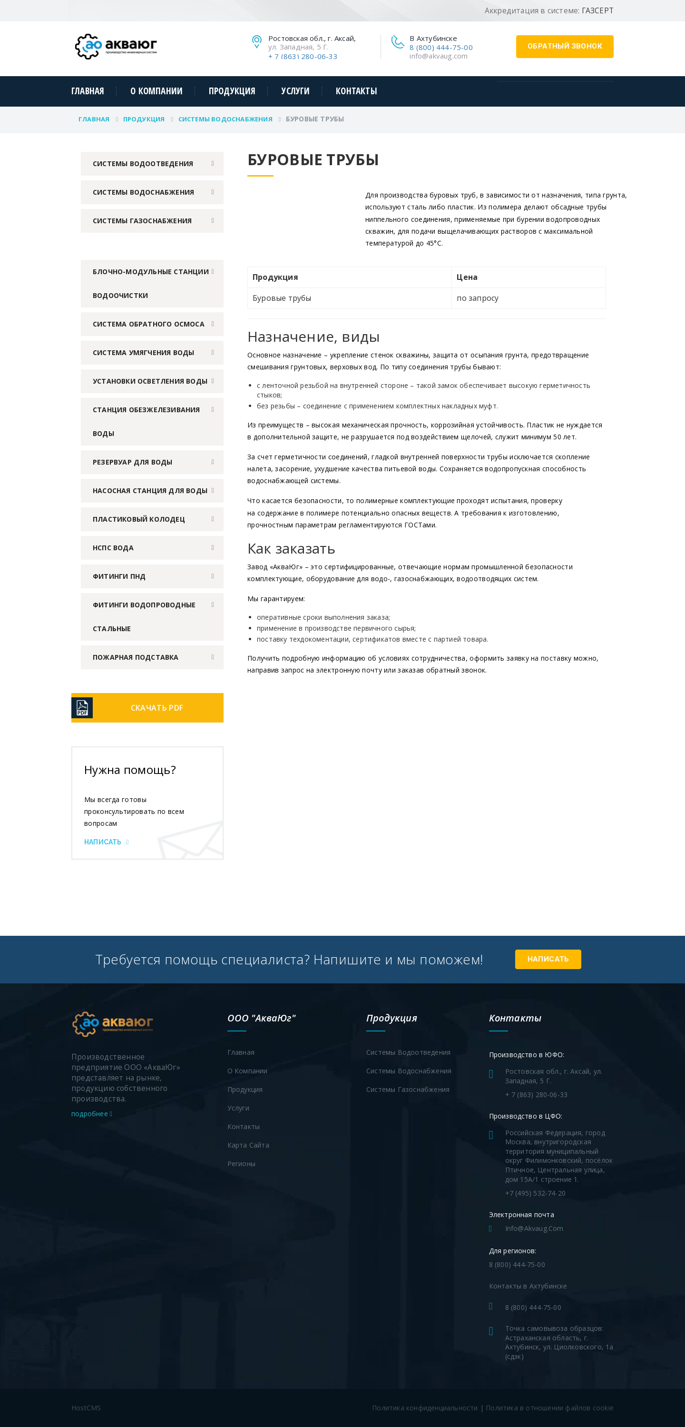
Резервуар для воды (133, 461)
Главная (87, 91)
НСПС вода (113, 547)
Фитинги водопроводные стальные (144, 616)
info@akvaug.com (439, 55)
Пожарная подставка (136, 657)
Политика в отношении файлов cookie (550, 1407)
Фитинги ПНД (119, 576)
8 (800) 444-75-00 (441, 47)
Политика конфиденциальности (425, 1407)
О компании (156, 91)
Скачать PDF (157, 708)
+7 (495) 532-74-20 (535, 1193)
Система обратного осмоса (149, 323)
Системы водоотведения (143, 163)
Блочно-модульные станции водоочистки (151, 283)
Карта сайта (248, 1145)
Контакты (356, 91)
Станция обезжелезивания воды (146, 421)
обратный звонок (565, 46)
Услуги (296, 91)
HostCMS (86, 1407)
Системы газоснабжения (142, 220)
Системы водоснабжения (225, 119)
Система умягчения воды (143, 352)
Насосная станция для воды (150, 490)
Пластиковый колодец (139, 519)
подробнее (91, 1113)
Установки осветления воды (150, 381)
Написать (106, 842)
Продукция (232, 91)
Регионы (241, 1163)
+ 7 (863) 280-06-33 (303, 56)
